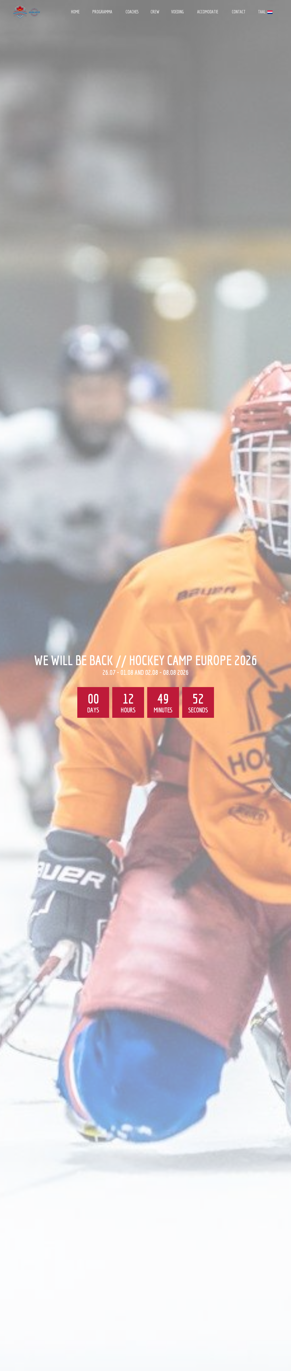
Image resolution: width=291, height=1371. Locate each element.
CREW (155, 11)
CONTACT (239, 11)
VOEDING (177, 11)
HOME (75, 11)
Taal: (265, 11)
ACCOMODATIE (207, 11)
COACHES (132, 11)
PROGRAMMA (102, 11)
